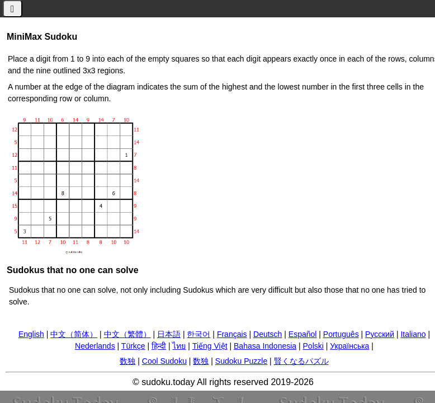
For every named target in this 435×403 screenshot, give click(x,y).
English (31, 334)
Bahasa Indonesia (265, 345)
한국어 (198, 334)
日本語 (169, 334)
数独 (127, 361)
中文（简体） (73, 334)
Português (341, 334)
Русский (379, 334)
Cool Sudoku (164, 361)
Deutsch (267, 334)
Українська (349, 345)
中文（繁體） (127, 334)
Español (303, 334)
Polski (313, 345)
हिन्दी (159, 345)
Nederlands (95, 345)
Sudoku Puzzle (241, 361)
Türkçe (133, 345)
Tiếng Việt (210, 345)
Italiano (412, 334)
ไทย (179, 345)
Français (232, 334)
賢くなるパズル (301, 361)
